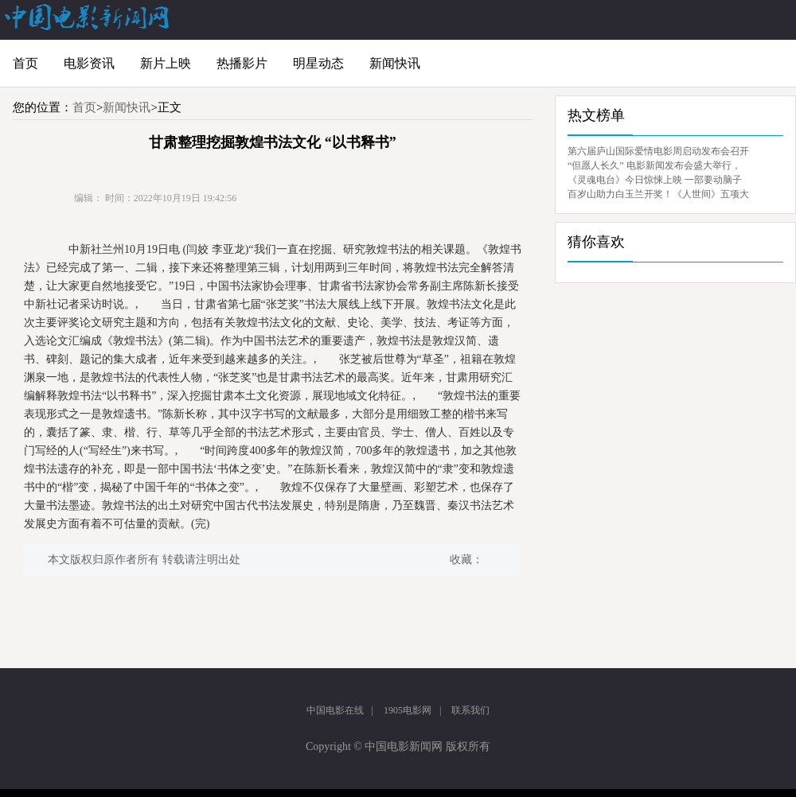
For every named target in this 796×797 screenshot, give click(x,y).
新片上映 (165, 63)
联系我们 (470, 710)
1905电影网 (407, 710)
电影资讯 (89, 63)
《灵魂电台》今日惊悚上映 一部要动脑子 (655, 179)
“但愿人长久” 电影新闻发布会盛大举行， (654, 165)
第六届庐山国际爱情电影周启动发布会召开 (658, 151)
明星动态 (318, 63)
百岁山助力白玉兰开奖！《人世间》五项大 (658, 194)
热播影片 (242, 63)
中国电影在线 (335, 710)
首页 (25, 63)
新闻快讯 (394, 63)
